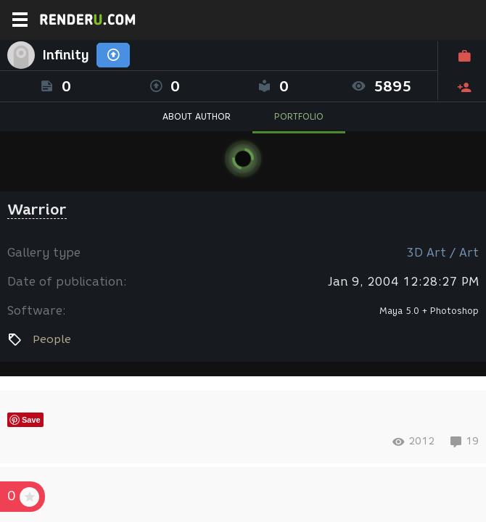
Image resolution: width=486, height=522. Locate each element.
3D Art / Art (442, 253)
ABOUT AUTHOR (196, 116)
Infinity (65, 55)
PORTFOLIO (299, 116)
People (52, 339)
